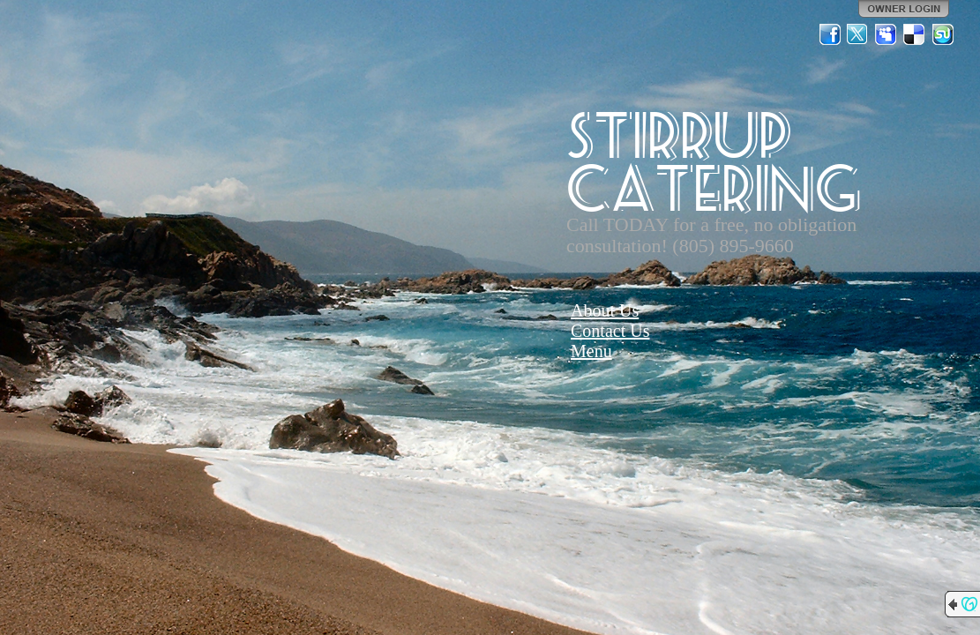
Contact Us (610, 330)
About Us (605, 310)
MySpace (886, 34)
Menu (591, 351)
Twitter (858, 34)
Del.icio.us (914, 34)
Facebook (830, 34)
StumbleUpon (943, 34)
